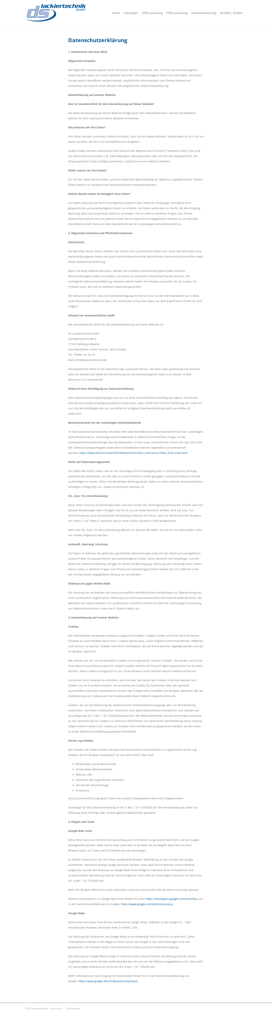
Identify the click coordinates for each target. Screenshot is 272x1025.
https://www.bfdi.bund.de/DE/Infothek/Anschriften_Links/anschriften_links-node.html (133, 453)
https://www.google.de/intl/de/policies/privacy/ (108, 981)
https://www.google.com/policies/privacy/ (147, 904)
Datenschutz (73, 1008)
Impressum (56, 1008)
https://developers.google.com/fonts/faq (171, 899)
